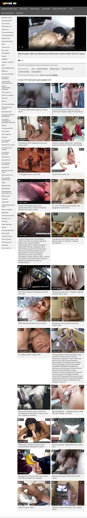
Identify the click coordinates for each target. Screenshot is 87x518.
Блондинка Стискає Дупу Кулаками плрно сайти (65, 324)
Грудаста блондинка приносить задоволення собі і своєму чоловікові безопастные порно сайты (32, 208)
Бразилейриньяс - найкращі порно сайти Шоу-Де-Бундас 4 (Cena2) (67, 412)
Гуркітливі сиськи (7, 41)
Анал (3, 44)
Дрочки (4, 101)
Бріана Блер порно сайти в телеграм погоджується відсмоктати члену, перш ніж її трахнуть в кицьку (33, 413)
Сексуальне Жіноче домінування (8, 115)
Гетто (33, 69)
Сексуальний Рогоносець (6, 163)
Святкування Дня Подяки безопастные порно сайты (32, 144)
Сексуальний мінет (8, 35)
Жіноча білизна (6, 239)
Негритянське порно (8, 145)
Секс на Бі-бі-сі (6, 248)
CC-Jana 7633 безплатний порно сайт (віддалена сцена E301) (66, 207)
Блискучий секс (7, 242)
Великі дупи (5, 233)
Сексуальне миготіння (5, 153)
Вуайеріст (5, 59)
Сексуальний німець (8, 104)
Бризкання (5, 212)
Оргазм (4, 227)
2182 (21, 60)
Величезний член (7, 175)
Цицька (4, 125)
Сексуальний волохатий (6, 141)
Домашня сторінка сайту (9, 9)
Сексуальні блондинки (5, 77)
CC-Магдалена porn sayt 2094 (29, 174)
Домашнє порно (7, 17)
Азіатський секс (7, 26)
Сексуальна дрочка (8, 215)
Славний (4, 137)
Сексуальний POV (7, 128)
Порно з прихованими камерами (6, 87)
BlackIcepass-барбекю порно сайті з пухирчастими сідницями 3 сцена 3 (31, 446)
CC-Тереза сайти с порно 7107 (29, 355)
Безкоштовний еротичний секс (7, 192)
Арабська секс (6, 218)
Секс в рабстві (6, 134)
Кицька (4, 56)
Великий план (6, 185)
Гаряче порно (6, 38)
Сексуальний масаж (8, 230)
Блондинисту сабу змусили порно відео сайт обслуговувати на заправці (33, 477)
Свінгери (4, 221)
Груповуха (5, 245)
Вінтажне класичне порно (8, 171)
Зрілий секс (5, 29)
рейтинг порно (34, 9)
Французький (6, 188)
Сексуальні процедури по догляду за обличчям (8, 120)
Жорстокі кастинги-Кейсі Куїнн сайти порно (66, 477)
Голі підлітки (6, 23)
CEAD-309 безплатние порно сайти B (32, 323)
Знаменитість (6, 157)
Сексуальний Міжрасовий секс (7, 82)
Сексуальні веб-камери (7, 148)
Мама (3, 182)
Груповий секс (6, 160)
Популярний (46, 9)
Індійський (5, 202)
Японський (5, 50)
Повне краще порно (7, 13)
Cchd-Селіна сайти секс (61, 174)
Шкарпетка (5, 167)
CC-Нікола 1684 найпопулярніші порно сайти (32, 111)
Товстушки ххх (6, 92)
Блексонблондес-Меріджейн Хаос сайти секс (67, 446)
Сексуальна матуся (8, 32)
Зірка (70, 9)
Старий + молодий (7, 62)
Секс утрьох (5, 131)
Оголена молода (7, 236)
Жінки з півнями (7, 209)
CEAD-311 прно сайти (26, 507)
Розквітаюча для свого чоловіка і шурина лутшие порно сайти (67, 293)
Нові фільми (23, 9)
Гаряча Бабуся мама (8, 68)
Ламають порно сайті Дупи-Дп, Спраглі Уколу (67, 508)
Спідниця (4, 199)
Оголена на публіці (8, 74)
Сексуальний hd (7, 20)
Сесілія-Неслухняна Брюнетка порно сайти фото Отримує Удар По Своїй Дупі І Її (67, 112)
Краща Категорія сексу (59, 9)
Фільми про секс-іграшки (7, 108)
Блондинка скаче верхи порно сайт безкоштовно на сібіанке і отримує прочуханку (65, 241)
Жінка (3, 65)
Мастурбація (6, 53)
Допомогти (19, 13)
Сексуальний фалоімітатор (6, 178)
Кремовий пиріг (7, 112)
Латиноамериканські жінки (8, 205)
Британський (6, 196)
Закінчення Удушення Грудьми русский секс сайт (33, 293)
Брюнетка (5, 98)
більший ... (55, 75)
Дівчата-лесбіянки (8, 95)
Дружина (4, 71)
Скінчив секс (6, 47)
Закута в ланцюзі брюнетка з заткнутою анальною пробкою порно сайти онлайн (67, 144)
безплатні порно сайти (46, 75)
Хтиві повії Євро (7, 224)
